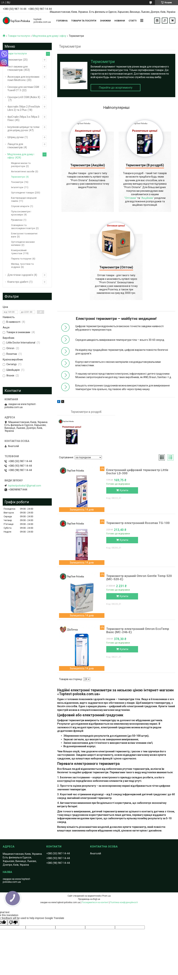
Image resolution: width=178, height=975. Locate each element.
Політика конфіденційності (124, 902)
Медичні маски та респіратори (21, 165)
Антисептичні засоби (22, 171)
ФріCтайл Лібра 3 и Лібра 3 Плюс (23, 118)
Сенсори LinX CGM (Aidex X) (23, 97)
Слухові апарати (20, 206)
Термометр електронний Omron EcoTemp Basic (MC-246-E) (137, 630)
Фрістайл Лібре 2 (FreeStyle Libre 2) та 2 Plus (23, 108)
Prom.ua (106, 896)
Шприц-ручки (15, 137)
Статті (133, 20)
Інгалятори (17, 187)
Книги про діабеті (17, 281)
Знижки (105, 20)
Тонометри (17, 182)
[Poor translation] (13, 923)
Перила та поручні (21, 258)
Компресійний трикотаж (19, 252)
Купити (124, 490)
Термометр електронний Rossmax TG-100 (138, 523)
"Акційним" (147, 197)
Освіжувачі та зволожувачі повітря (23, 227)
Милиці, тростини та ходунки (22, 265)
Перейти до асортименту (115, 87)
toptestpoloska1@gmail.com (24, 485)
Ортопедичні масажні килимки (23, 243)
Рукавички (17, 220)
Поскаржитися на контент (95, 902)
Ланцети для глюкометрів (15, 146)
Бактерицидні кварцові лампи (24, 199)
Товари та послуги (83, 20)
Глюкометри (14, 59)
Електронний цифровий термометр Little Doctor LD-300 (137, 471)
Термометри (18, 176)
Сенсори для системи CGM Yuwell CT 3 (23, 89)
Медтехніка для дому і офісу (49, 35)
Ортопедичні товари (22, 192)
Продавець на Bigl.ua (89, 899)
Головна (62, 20)
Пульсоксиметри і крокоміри (21, 213)
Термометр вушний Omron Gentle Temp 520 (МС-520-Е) (139, 577)
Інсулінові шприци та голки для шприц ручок (23, 129)
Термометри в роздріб (86, 412)
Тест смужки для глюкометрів (17, 68)
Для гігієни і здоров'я (20, 274)
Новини (119, 20)
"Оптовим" (130, 197)
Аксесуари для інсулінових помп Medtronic (23, 78)
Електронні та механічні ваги (24, 235)
